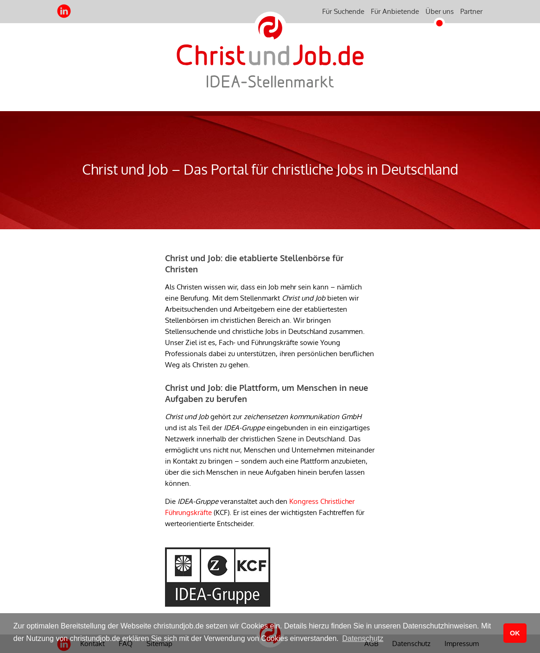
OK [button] (515, 633)
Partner (471, 11)
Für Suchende (343, 11)
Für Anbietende (395, 11)
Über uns (440, 11)
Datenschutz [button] (362, 638)
